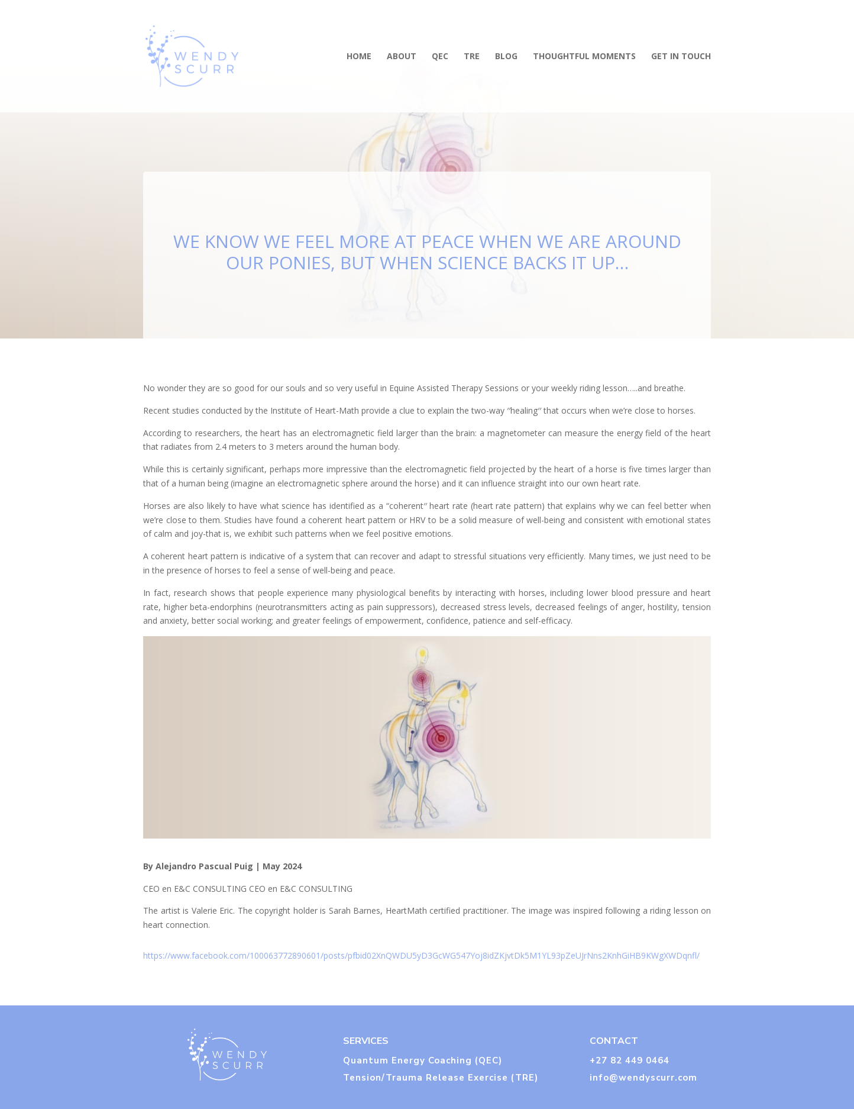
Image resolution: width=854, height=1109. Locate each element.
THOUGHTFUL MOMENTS (584, 57)
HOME (359, 57)
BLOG (506, 57)
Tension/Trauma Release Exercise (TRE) (440, 1078)
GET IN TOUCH (681, 57)
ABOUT (401, 57)
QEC (440, 57)
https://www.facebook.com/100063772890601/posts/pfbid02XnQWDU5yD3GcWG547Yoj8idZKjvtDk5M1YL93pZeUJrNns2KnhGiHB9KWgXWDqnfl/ (421, 955)
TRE (472, 57)
